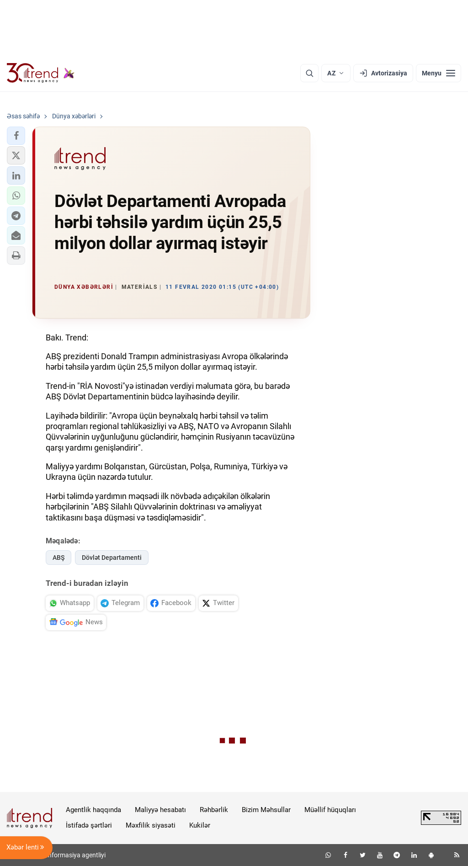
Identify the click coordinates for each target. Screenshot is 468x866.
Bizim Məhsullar (266, 810)
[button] (16, 135)
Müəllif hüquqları (330, 810)
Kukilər (199, 825)
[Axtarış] (309, 73)
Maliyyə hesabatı (160, 810)
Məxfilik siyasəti (151, 825)
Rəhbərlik (214, 810)
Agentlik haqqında (93, 810)
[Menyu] (438, 73)
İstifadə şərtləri (89, 825)
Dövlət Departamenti (112, 557)
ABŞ (58, 557)
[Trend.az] (40, 73)
